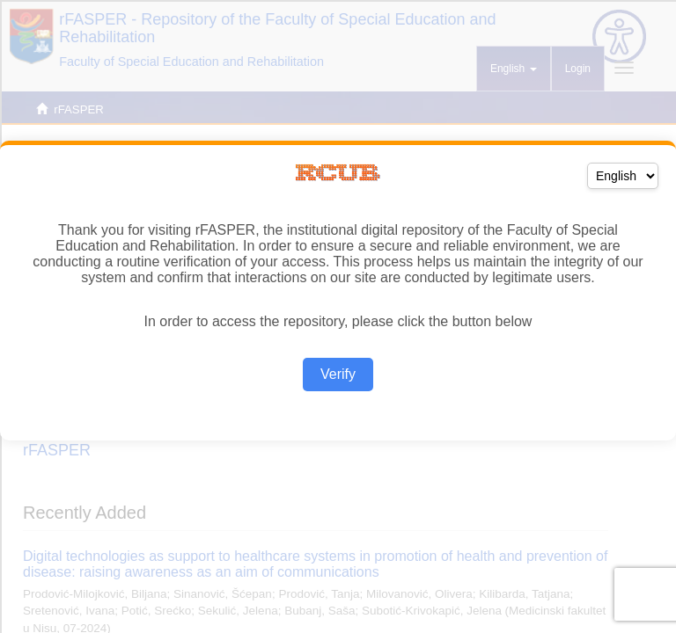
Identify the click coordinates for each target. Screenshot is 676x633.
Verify (338, 374)
